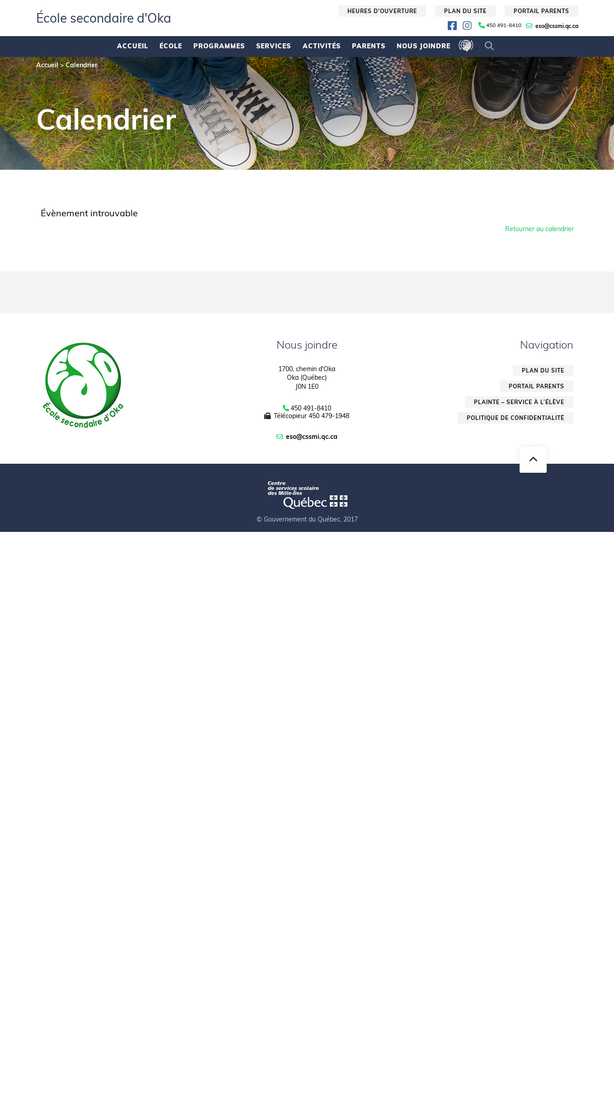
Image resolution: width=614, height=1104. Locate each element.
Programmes (219, 46)
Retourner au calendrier (539, 229)
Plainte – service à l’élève (519, 402)
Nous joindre (423, 46)
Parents (368, 46)
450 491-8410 (503, 25)
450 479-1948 (329, 416)
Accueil (132, 46)
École (170, 46)
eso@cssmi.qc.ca (556, 26)
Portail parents (541, 11)
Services (273, 46)
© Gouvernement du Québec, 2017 (307, 519)
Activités (322, 46)
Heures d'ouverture (382, 11)
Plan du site (465, 11)
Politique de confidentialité (515, 418)
